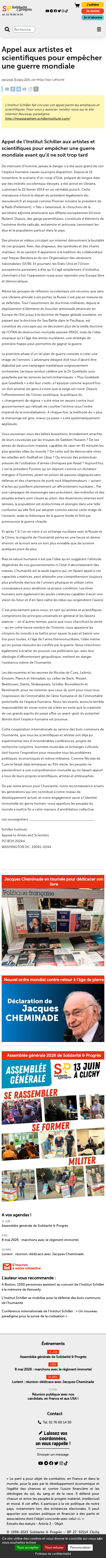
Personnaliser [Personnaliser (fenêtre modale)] (80, 1547)
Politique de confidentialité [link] (53, 1553)
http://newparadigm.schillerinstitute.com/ (37, 119)
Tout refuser (54, 1547)
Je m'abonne (92, 17)
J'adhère (93, 5)
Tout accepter (28, 1547)
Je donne (92, 11)
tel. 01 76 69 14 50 (12, 14)
